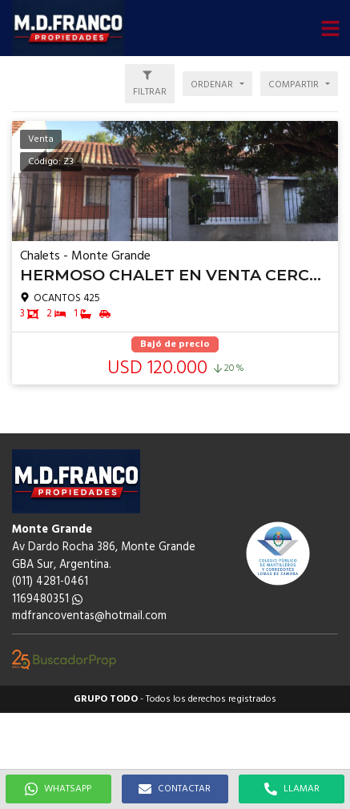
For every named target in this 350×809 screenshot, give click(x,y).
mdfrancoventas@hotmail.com (89, 616)
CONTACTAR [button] (175, 789)
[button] (330, 28)
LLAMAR (292, 789)
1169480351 (47, 599)
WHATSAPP (58, 789)
